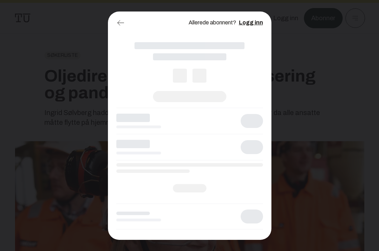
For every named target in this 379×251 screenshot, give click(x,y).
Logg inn (251, 22)
